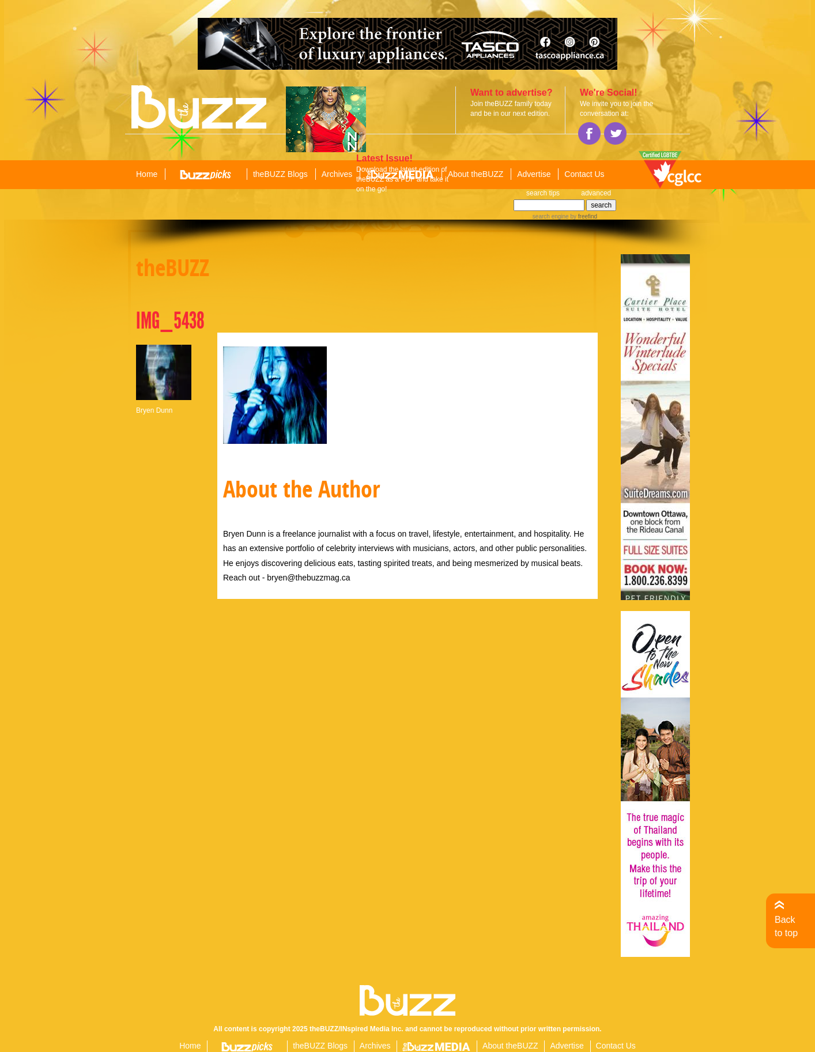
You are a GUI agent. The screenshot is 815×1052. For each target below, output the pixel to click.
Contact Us (584, 174)
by (583, 216)
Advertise (533, 174)
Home (146, 174)
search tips (543, 193)
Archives (337, 174)
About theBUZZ (476, 174)
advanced (596, 193)
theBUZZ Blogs (280, 174)
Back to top (786, 926)
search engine (551, 216)
